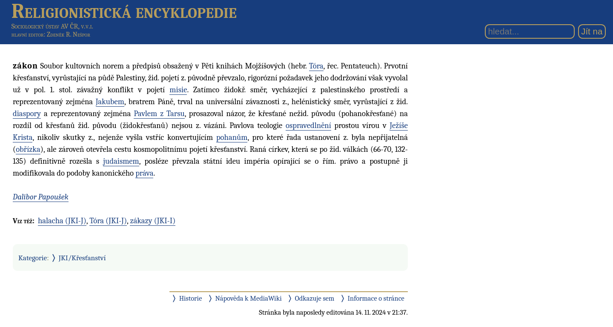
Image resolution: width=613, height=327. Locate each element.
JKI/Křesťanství (82, 257)
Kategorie (32, 257)
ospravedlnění (308, 125)
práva (144, 173)
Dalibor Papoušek (41, 197)
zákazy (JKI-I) (152, 220)
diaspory (27, 113)
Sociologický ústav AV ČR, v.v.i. (52, 26)
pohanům (232, 137)
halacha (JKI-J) (62, 220)
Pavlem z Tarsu (159, 113)
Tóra (316, 66)
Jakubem (110, 101)
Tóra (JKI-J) (108, 220)
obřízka (28, 149)
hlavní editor (27, 34)
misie (178, 89)
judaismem (121, 161)
